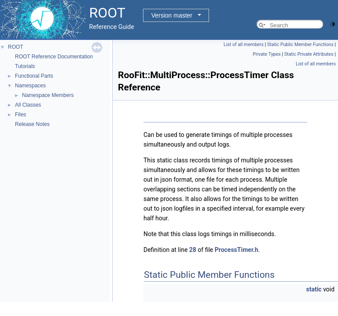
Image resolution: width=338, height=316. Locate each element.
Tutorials (25, 66)
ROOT (15, 47)
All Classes (28, 105)
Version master (171, 15)
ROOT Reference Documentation (54, 57)
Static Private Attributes (309, 54)
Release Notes (32, 124)
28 (192, 249)
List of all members (244, 44)
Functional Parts (34, 76)
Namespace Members (47, 95)
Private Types (267, 54)
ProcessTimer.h (236, 249)
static (314, 289)
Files (20, 114)
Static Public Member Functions (300, 44)
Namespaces (30, 86)
